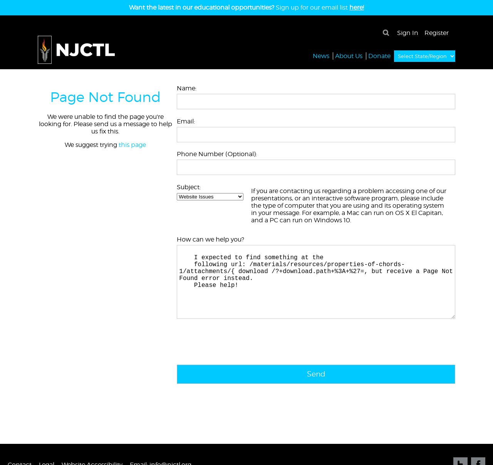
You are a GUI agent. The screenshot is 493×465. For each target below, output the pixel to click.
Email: (186, 121)
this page (132, 144)
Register (436, 33)
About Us (348, 55)
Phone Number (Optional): (217, 154)
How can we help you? (210, 239)
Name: (186, 88)
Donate (379, 55)
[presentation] (235, 359)
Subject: (189, 187)
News (321, 55)
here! (356, 7)
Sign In (407, 33)
